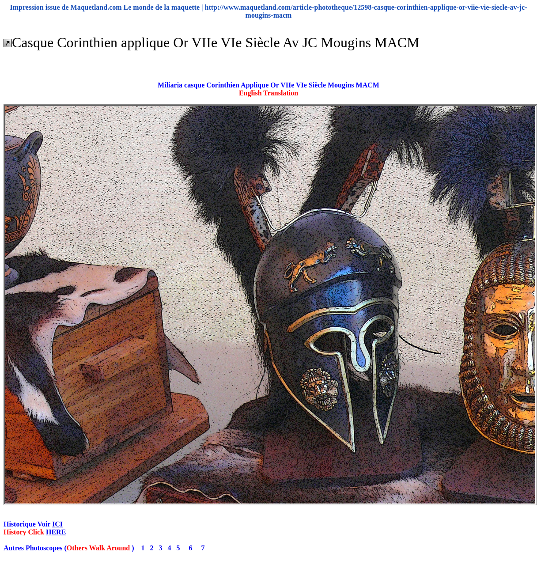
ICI (57, 524)
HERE (56, 532)
